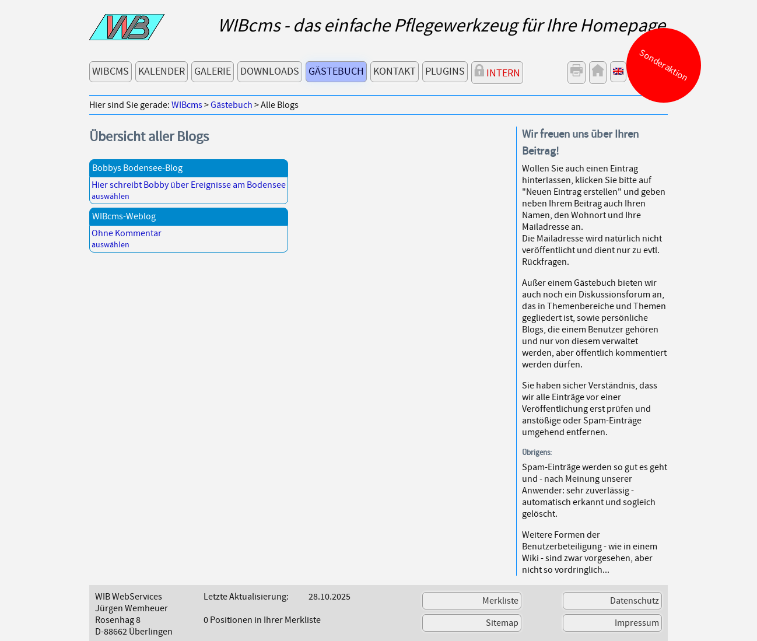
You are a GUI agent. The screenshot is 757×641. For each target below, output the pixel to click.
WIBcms (110, 71)
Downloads (269, 71)
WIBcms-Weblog (124, 216)
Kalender (161, 71)
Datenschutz (634, 601)
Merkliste (500, 601)
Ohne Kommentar (127, 233)
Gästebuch (336, 71)
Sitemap (502, 623)
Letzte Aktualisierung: (246, 597)
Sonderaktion (664, 65)
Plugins (445, 71)
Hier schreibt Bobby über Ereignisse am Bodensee (189, 185)
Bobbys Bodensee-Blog (137, 168)
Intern (497, 72)
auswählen (110, 196)
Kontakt (394, 71)
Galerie (212, 71)
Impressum (637, 623)
